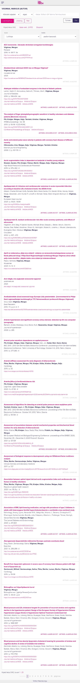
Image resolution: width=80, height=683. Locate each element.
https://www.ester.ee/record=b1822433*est (17, 597)
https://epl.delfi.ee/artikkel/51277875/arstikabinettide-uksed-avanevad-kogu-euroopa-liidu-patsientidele (37, 310)
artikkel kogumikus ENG (67, 133)
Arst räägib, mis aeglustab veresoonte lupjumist (19, 286)
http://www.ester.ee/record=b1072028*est (17, 551)
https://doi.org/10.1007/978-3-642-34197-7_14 (18, 127)
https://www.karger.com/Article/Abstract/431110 (18, 371)
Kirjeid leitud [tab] (10, 27)
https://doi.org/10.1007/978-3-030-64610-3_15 (18, 443)
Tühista (67, 20)
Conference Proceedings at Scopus (17, 130)
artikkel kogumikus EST (48, 133)
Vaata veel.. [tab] (26, 27)
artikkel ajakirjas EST (49, 107)
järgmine (57, 676)
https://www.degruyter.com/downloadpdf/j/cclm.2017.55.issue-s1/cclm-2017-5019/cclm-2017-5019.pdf (36, 469)
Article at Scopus (30, 101)
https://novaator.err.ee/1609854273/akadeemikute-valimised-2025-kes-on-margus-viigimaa (33, 78)
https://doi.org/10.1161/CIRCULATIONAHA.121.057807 (20, 238)
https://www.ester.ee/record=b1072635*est (17, 269)
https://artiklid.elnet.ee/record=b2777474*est (18, 58)
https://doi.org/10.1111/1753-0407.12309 (16, 99)
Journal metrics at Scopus (13, 101)
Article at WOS (27, 104)
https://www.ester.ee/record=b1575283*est (17, 392)
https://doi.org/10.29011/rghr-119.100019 (16, 492)
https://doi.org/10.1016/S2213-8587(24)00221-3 (18, 526)
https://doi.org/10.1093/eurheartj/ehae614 (17, 204)
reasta (43, 33)
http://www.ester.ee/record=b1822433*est (17, 55)
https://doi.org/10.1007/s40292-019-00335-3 (18, 171)
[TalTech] (40, 2)
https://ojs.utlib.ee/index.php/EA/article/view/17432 (20, 554)
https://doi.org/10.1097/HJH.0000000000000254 (20, 626)
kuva (5, 33)
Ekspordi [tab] (39, 27)
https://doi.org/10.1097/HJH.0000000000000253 (20, 657)
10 (51, 676)
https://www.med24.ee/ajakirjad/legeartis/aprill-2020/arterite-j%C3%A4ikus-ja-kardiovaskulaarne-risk (36, 394)
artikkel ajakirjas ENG (68, 107)
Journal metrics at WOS (12, 104)
